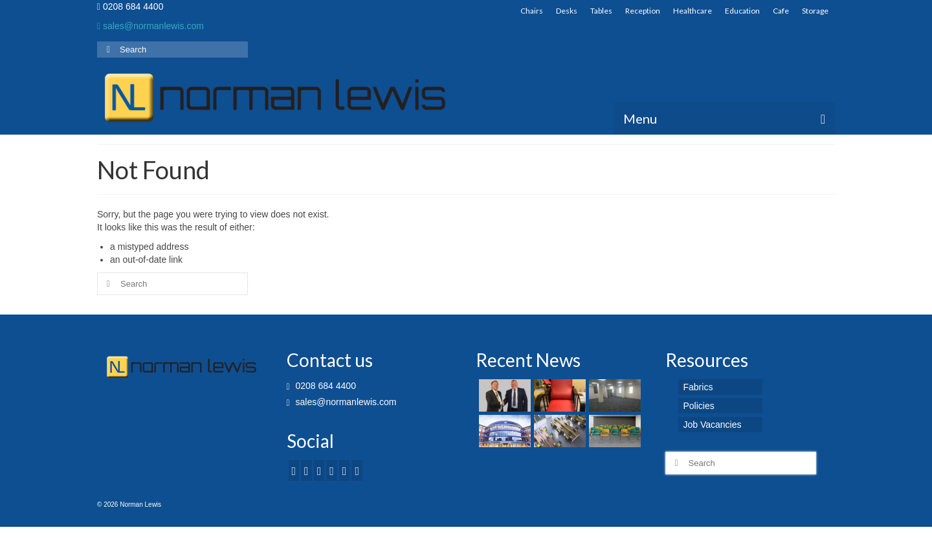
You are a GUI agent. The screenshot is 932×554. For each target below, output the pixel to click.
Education (742, 11)
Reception (642, 11)
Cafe (781, 11)
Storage (815, 11)
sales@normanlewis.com (150, 26)
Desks (566, 11)
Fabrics (698, 387)
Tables (601, 11)
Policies (699, 406)
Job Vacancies (712, 424)
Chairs (531, 11)
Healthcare (692, 11)
